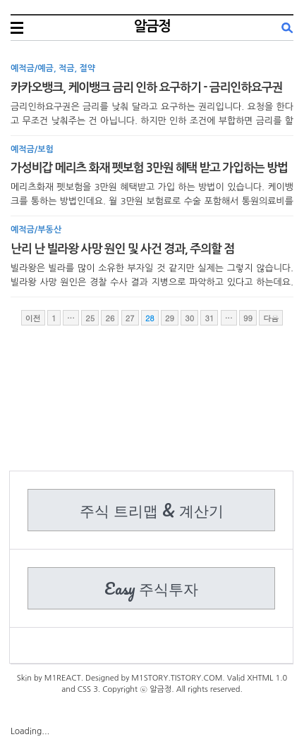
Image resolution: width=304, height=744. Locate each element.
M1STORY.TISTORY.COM (176, 678)
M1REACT (62, 678)
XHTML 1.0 (267, 678)
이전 (33, 318)
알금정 (151, 26)
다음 (271, 318)
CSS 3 (88, 689)
